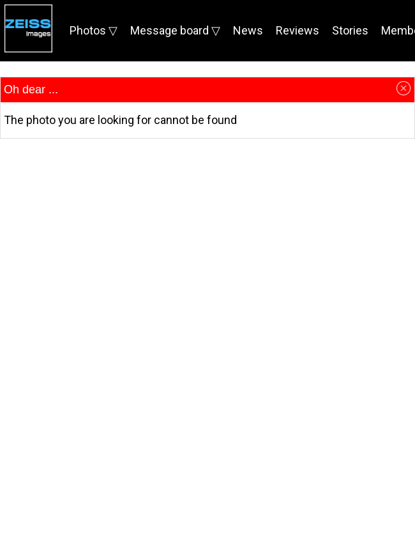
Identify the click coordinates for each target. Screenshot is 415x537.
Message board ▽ (175, 30)
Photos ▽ (93, 30)
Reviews (297, 30)
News (248, 30)
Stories (350, 30)
